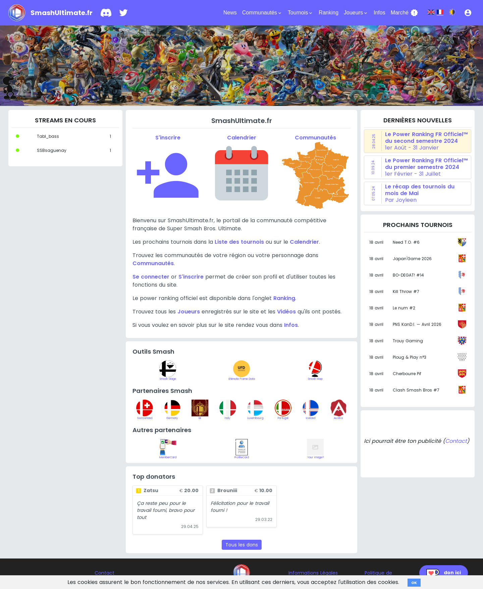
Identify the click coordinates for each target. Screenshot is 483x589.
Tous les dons (241, 544)
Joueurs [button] (356, 13)
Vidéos (286, 311)
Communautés (153, 263)
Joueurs (188, 311)
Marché (404, 13)
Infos (379, 12)
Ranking (328, 12)
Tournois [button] (300, 13)
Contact (456, 441)
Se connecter (150, 277)
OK (414, 582)
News (230, 12)
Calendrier (304, 242)
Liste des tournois (239, 242)
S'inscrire (191, 277)
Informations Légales (313, 573)
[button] (468, 12)
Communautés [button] (262, 13)
